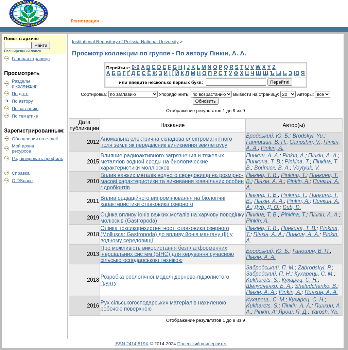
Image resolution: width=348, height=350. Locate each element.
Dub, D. (292, 207)
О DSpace (22, 180)
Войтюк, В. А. (272, 168)
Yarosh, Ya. (324, 312)
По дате (20, 93)
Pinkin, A (265, 312)
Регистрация (85, 20)
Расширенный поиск (22, 51)
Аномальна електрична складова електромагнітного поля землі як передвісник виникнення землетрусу (166, 142)
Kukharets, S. (262, 280)
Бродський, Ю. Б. (268, 136)
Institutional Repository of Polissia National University (125, 41)
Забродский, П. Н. (268, 274)
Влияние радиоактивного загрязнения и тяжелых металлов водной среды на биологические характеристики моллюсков (162, 162)
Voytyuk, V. (306, 168)
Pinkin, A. (272, 148)
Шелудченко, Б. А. (269, 286)
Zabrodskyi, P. (315, 267)
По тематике (25, 116)
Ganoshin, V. (305, 142)
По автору (22, 101)
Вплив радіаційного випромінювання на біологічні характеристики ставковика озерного (163, 201)
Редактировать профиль (37, 158)
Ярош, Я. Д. (293, 312)
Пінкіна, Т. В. (262, 175)
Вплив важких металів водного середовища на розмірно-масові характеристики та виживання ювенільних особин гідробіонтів (172, 181)
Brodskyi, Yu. (308, 136)
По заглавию (25, 108)
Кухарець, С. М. (314, 274)
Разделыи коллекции (25, 83)
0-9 (135, 67)
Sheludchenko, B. (316, 286)
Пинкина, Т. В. (264, 161)
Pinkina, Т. (297, 161)
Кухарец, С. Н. (300, 280)
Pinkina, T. (293, 175)
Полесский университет (202, 343)
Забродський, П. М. (270, 267)
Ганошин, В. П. (311, 251)
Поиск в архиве (21, 38)
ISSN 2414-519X (132, 343)
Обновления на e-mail (35, 138)
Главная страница (31, 58)
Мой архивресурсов (23, 148)
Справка (21, 173)
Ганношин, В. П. (266, 142)
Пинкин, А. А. (262, 155)
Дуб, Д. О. (267, 207)
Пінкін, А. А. (323, 155)
